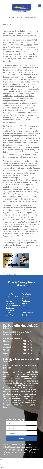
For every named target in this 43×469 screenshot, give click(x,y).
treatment (19, 210)
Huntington (9, 308)
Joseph (25, 306)
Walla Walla (26, 294)
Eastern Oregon (11, 296)
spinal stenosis (30, 47)
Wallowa (25, 296)
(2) (29, 110)
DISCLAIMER (14, 452)
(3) (20, 152)
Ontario (24, 303)
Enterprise (9, 310)
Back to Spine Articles (11, 274)
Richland (8, 301)
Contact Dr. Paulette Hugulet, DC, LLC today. (20, 240)
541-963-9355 (27, 17)
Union (24, 299)
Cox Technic (8, 192)
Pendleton (26, 301)
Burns (7, 313)
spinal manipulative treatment (26, 70)
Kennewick (9, 303)
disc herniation (15, 47)
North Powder (27, 313)
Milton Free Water (12, 306)
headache (20, 173)
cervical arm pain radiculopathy (27, 89)
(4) (27, 180)
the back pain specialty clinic (19, 215)
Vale (7, 299)
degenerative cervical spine (14, 82)
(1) (4, 91)
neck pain (28, 45)
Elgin (23, 310)
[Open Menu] (39, 5)
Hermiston (26, 308)
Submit (21, 438)
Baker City (9, 294)
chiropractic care (29, 49)
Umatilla (25, 315)
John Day (9, 315)
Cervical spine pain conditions (15, 40)
